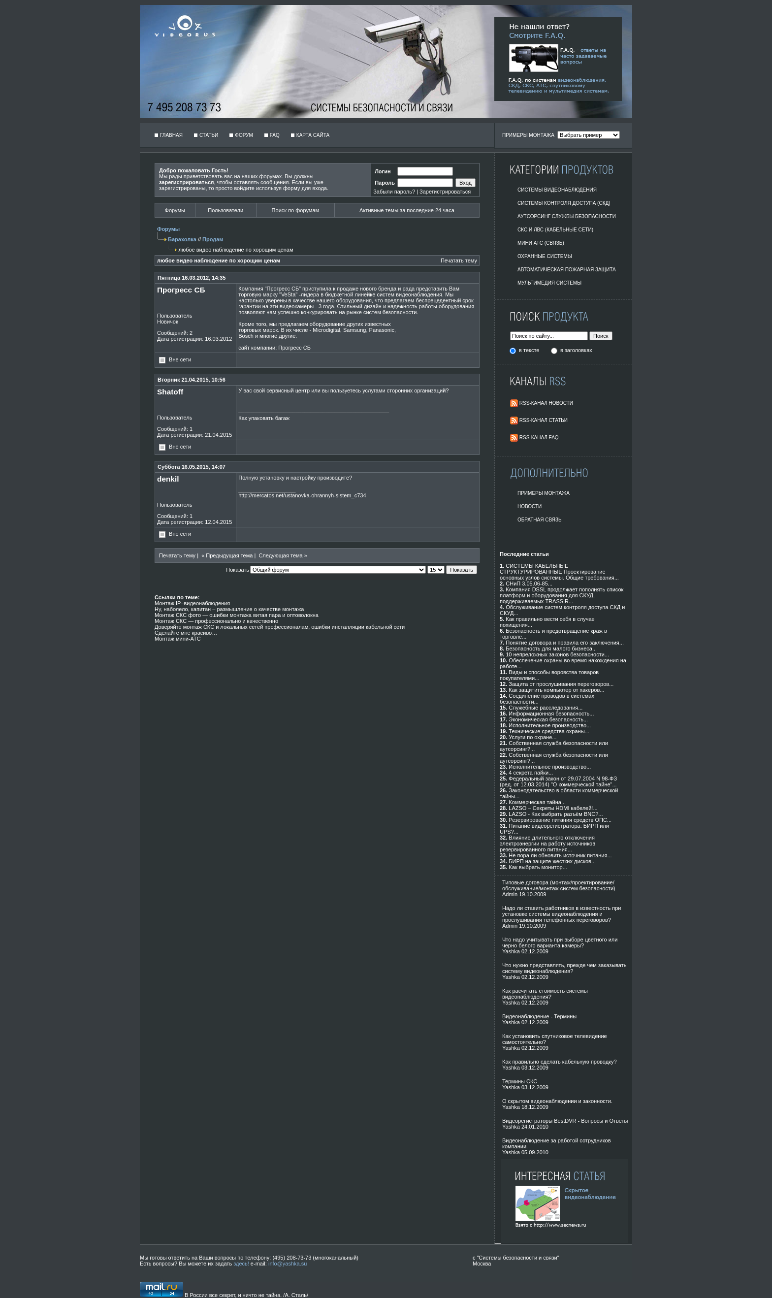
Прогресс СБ (294, 348)
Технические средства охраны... (549, 731)
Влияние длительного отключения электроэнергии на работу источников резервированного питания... (547, 843)
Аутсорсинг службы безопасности (566, 216)
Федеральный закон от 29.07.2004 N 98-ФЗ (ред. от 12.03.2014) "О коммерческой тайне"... (558, 781)
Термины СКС (519, 1081)
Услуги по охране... (532, 737)
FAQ (275, 135)
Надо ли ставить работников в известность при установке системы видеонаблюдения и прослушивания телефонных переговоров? (561, 914)
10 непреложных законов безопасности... (557, 654)
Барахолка (182, 239)
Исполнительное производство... (550, 725)
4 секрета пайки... (531, 773)
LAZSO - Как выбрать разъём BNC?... (556, 814)
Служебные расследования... (545, 708)
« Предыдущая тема (227, 555)
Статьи (208, 135)
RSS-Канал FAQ (539, 437)
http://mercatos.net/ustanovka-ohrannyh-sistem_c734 (302, 495)
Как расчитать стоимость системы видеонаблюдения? (545, 994)
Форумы (175, 210)
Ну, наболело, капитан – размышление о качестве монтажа (229, 609)
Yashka (511, 951)
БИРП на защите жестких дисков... (552, 861)
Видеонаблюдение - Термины (539, 1016)
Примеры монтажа (543, 493)
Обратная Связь (539, 519)
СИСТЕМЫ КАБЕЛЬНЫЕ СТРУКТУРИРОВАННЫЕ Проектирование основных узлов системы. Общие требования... (559, 572)
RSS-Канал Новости (546, 403)
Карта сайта (312, 135)
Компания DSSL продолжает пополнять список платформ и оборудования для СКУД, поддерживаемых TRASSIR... (561, 595)
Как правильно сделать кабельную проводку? (559, 1062)
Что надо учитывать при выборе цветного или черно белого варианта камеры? (559, 942)
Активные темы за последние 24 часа (406, 210)
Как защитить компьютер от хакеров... (556, 690)
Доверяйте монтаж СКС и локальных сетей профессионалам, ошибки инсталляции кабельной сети (280, 627)
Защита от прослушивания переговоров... (561, 684)
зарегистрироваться (186, 182)
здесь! (241, 1263)
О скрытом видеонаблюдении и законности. (557, 1101)
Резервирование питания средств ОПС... (560, 820)
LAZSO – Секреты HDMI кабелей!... (553, 808)
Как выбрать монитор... (538, 867)
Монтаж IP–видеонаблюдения (192, 603)
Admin (509, 894)
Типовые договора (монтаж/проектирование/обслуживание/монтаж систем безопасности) (558, 885)
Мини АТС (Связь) (540, 243)
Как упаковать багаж (264, 418)
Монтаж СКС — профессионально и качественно (216, 621)
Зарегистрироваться (445, 192)
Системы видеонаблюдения (557, 190)
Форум (244, 135)
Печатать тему (459, 260)
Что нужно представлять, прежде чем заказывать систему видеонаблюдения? (564, 968)
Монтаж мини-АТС (178, 639)
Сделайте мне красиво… (186, 633)
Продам (212, 239)
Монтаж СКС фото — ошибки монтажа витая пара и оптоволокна (237, 615)
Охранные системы (544, 256)
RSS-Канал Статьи (543, 420)
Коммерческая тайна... (537, 802)
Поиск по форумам (295, 210)
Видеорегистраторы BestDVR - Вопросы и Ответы (565, 1121)
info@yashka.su (287, 1263)
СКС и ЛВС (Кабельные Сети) (555, 229)
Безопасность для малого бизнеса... (551, 648)
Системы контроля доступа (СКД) (564, 203)
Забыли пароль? (394, 192)
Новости (529, 506)
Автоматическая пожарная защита (566, 269)
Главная (171, 135)
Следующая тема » (282, 555)
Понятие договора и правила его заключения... (565, 643)
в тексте (530, 350)
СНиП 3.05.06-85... (529, 583)
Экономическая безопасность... (548, 719)
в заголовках (576, 350)
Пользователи (225, 210)
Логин (382, 171)
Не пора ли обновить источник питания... (560, 855)
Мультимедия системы (549, 283)
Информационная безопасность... (551, 713)
